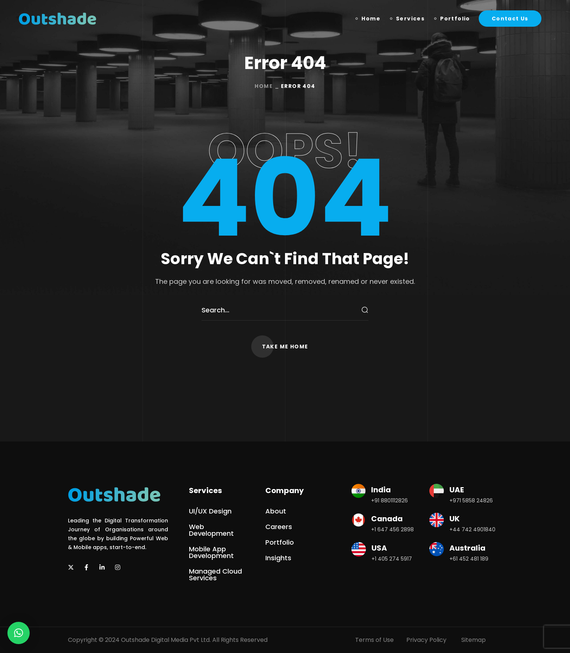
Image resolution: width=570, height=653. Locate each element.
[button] (510, 18)
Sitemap (473, 640)
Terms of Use (374, 640)
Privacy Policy (426, 640)
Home (264, 86)
